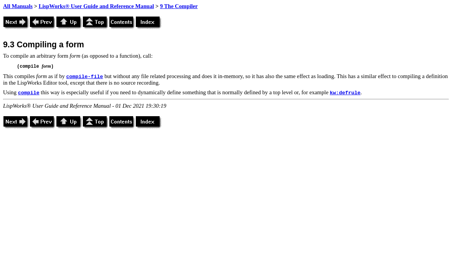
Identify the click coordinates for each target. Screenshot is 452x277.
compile (29, 93)
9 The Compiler (179, 6)
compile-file (84, 77)
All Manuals (18, 6)
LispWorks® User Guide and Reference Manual (96, 6)
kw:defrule (345, 93)
